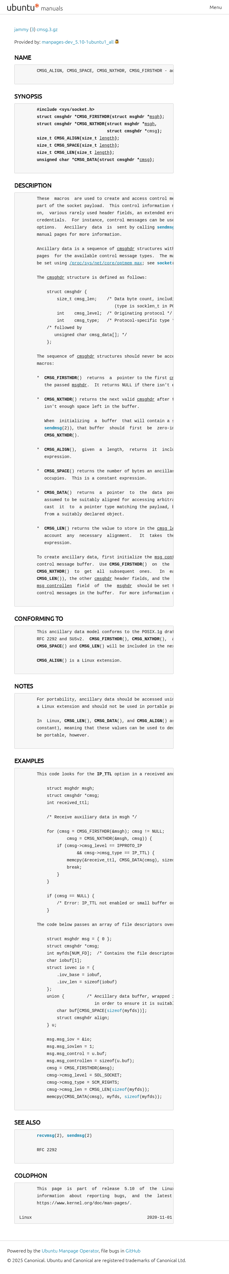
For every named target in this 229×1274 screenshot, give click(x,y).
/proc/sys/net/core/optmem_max (105, 263)
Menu (216, 7)
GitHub (133, 1250)
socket (164, 263)
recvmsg (45, 1135)
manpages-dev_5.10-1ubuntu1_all (78, 42)
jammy (21, 29)
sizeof (114, 1010)
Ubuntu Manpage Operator (70, 1250)
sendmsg (166, 227)
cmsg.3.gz (47, 29)
